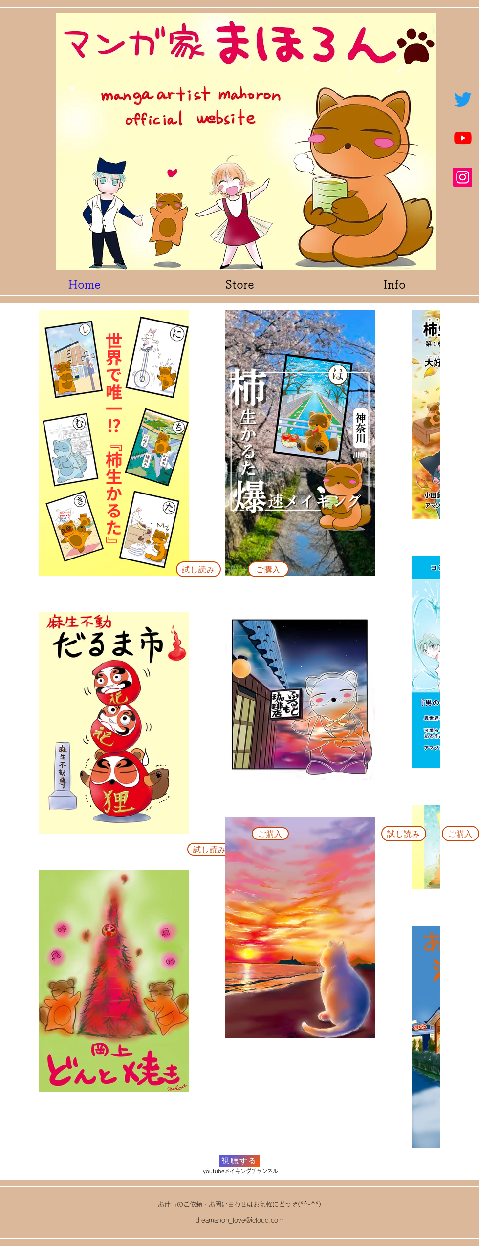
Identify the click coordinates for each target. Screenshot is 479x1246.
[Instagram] (462, 177)
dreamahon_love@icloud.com (239, 1220)
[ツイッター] (463, 99)
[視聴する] (239, 1161)
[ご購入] (268, 569)
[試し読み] (198, 569)
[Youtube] (463, 138)
